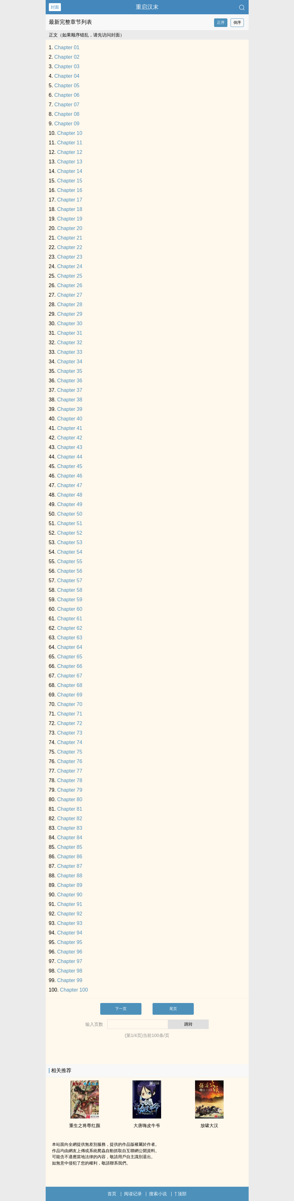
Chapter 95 (69, 942)
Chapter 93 (69, 923)
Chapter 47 (69, 485)
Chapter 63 (69, 637)
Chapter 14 (69, 171)
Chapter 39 (69, 409)
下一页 (121, 1008)
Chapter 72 (69, 723)
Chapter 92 (69, 913)
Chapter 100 (74, 990)
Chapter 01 (66, 47)
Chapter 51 (69, 523)
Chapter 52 (69, 533)
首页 (112, 1193)
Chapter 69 (69, 694)
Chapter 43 (69, 447)
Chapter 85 (69, 847)
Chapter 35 (69, 371)
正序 (221, 22)
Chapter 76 (69, 761)
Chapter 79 (69, 790)
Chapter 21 (69, 238)
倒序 (237, 22)
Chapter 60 (69, 609)
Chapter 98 (69, 970)
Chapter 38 (69, 399)
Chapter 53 (69, 542)
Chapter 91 (69, 904)
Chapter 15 (69, 180)
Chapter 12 (69, 152)
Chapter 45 (69, 466)
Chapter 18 (69, 209)
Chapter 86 (69, 856)
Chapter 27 (69, 295)
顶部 (180, 1193)
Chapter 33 (69, 352)
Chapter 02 (66, 57)
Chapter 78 (69, 780)
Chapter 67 (69, 675)
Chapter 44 (69, 456)
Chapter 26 (69, 285)
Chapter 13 (69, 161)
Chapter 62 (69, 628)
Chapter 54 (69, 552)
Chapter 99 (69, 980)
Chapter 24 (69, 266)
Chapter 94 (69, 932)
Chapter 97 (69, 961)
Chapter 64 (69, 647)
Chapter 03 (66, 66)
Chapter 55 (69, 561)
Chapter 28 (69, 304)
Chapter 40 (69, 418)
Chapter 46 (69, 475)
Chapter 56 (69, 571)
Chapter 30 (69, 323)
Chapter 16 (69, 190)
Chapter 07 (66, 104)
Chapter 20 (69, 228)
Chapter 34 (69, 361)
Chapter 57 (69, 580)
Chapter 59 (69, 599)
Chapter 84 (69, 837)
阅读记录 (133, 1193)
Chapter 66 (69, 666)
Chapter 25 (69, 276)
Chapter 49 (69, 504)
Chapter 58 (69, 590)
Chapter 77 (69, 771)
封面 (55, 7)
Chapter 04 (66, 76)
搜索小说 (158, 1193)
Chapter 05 (66, 85)
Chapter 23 (69, 257)
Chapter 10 (69, 133)
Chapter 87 (69, 866)
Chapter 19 (69, 218)
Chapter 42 (69, 437)
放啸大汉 (209, 1125)
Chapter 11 (69, 142)
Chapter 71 (69, 713)
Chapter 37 (69, 390)
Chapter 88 (69, 875)
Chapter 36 (69, 380)
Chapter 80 (69, 799)
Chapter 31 (69, 333)
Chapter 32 (69, 342)
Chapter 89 (69, 885)
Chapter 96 (69, 951)
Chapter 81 (69, 809)
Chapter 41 (69, 428)
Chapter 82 (69, 818)
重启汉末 (147, 7)
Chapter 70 (69, 704)
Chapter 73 (69, 733)
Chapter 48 (69, 495)
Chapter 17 (69, 199)
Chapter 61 (69, 618)
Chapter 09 (66, 123)
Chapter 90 (69, 894)
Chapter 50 (69, 514)
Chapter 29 (69, 314)
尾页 (173, 1008)
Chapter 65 (69, 656)
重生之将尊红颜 (84, 1125)
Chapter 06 (66, 95)
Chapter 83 (69, 828)
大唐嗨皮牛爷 (147, 1125)
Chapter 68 (69, 685)
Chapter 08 (66, 114)
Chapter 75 (69, 752)
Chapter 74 (69, 742)
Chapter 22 (69, 247)
